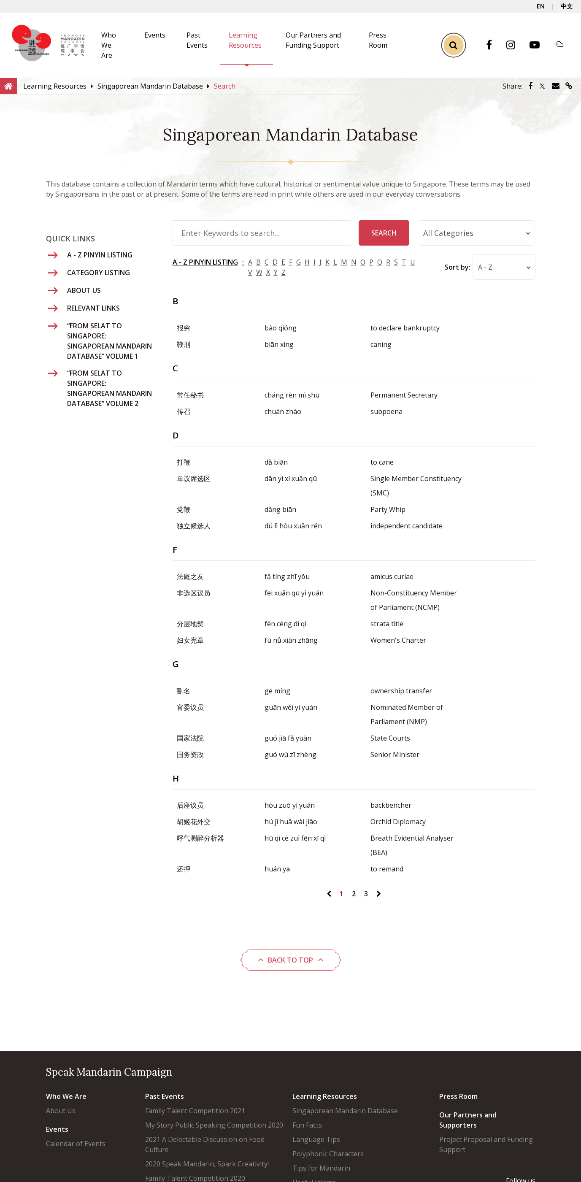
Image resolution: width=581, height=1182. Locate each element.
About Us (61, 1110)
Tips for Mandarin (321, 1168)
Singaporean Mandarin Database (345, 1110)
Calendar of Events (75, 1143)
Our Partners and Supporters (468, 1120)
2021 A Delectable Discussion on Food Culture (205, 1144)
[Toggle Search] (453, 45)
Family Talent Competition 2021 (195, 1110)
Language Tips (316, 1139)
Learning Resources (324, 1096)
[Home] (8, 85)
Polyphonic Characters (328, 1153)
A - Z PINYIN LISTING (205, 262)
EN (541, 6)
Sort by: (457, 267)
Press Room (458, 1096)
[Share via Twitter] (542, 86)
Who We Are (108, 45)
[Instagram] (515, 45)
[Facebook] (493, 45)
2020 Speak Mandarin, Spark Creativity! (207, 1163)
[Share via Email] (555, 86)
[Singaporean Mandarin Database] (150, 86)
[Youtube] (539, 45)
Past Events (164, 1096)
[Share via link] (569, 86)
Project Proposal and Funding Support (486, 1144)
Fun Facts (307, 1125)
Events (154, 35)
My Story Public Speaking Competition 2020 (214, 1125)
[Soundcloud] (563, 45)
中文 (567, 6)
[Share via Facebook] (530, 86)
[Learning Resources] (55, 86)
